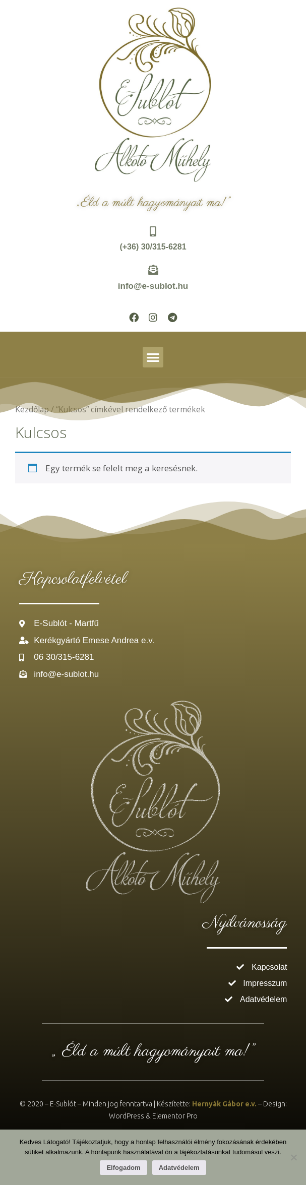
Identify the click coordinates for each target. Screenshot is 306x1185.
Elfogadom (123, 1167)
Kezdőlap (32, 409)
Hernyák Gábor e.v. (224, 1104)
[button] (153, 357)
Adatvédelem (179, 1167)
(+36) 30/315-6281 (152, 246)
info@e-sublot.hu (153, 286)
